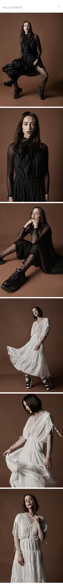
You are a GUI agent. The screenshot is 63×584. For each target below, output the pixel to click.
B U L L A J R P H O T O (12, 7)
